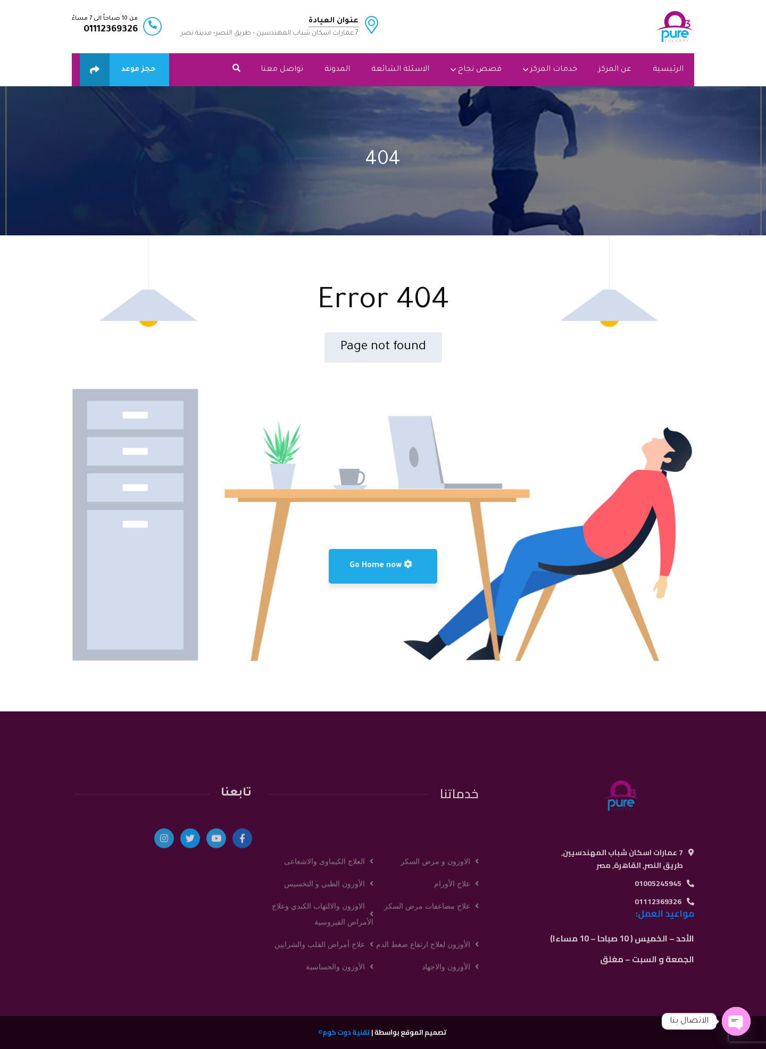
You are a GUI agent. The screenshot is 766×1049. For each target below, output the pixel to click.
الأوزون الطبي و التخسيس (324, 952)
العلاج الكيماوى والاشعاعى (324, 930)
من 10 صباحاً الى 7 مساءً (105, 18)
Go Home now (380, 565)
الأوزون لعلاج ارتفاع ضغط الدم (423, 1013)
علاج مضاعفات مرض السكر (427, 975)
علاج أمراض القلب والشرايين (319, 1013)
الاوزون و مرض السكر (435, 930)
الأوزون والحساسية (335, 1035)
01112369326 (111, 29)
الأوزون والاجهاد (446, 1035)
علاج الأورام (452, 952)
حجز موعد (117, 69)
